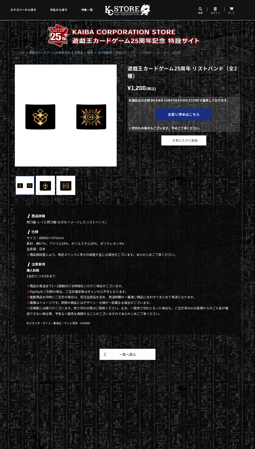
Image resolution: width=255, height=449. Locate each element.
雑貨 (90, 52)
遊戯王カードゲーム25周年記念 (49, 52)
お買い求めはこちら (184, 114)
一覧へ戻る (127, 354)
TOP (22, 52)
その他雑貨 (104, 52)
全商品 (78, 52)
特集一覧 (87, 10)
